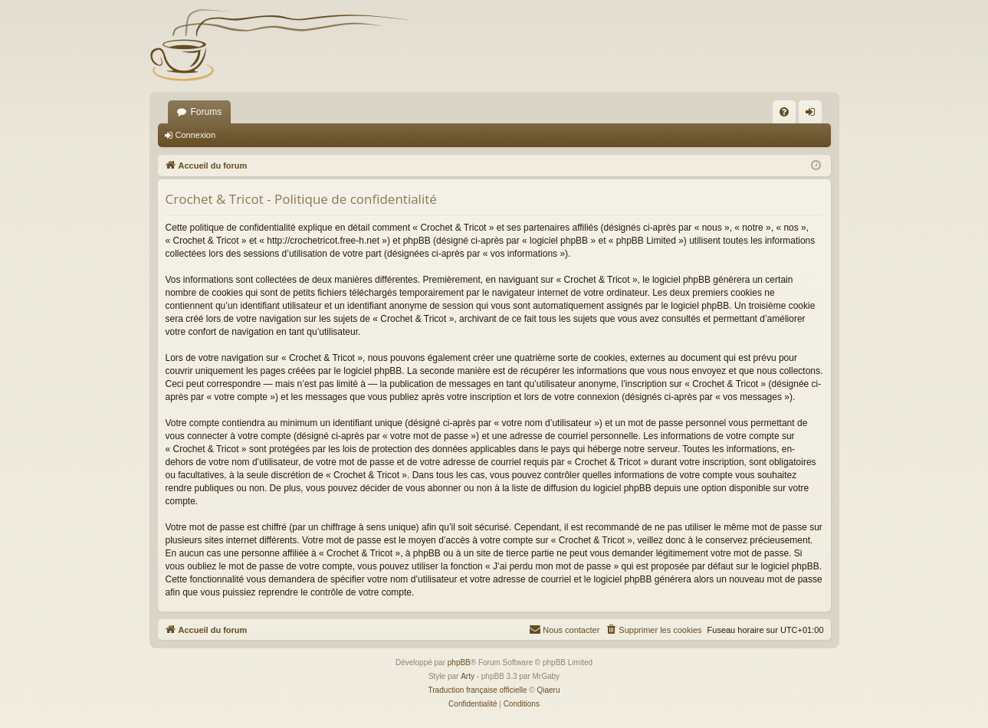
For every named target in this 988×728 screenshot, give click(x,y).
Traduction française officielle (477, 690)
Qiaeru (548, 690)
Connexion (196, 134)
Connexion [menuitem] (813, 115)
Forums (206, 112)
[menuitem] (784, 111)
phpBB (459, 662)
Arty (467, 676)
